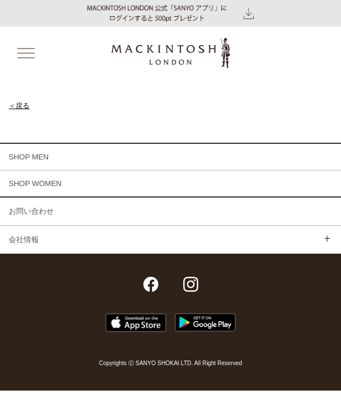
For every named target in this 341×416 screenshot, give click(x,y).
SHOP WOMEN (35, 183)
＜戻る (19, 106)
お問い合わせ (31, 211)
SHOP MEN (29, 157)
